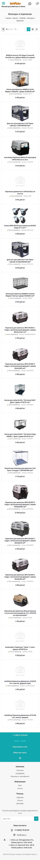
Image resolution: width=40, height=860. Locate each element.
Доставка (20, 803)
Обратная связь (20, 753)
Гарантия (20, 797)
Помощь (20, 794)
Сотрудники (20, 773)
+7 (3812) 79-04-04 (20, 735)
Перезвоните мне (20, 747)
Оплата (20, 800)
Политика (19, 770)
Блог (20, 785)
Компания (20, 767)
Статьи (20, 788)
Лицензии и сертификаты (20, 776)
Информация (19, 782)
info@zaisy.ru (22, 835)
